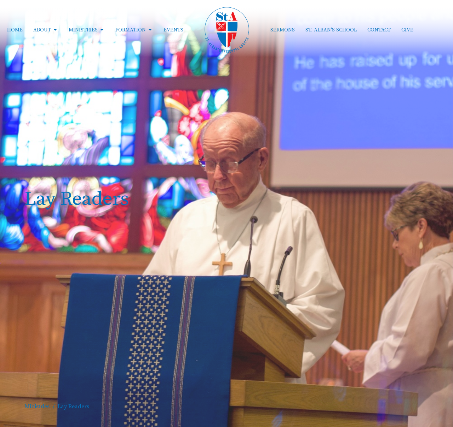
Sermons (282, 29)
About (45, 30)
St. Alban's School (331, 29)
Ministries (87, 30)
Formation (134, 30)
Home (15, 29)
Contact (379, 29)
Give (407, 29)
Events (173, 29)
